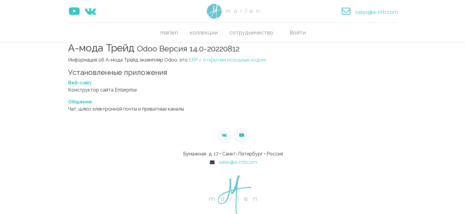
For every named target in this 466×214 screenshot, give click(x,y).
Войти (297, 32)
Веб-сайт (80, 83)
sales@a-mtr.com (238, 162)
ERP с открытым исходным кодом (227, 60)
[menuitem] (169, 32)
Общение (80, 102)
